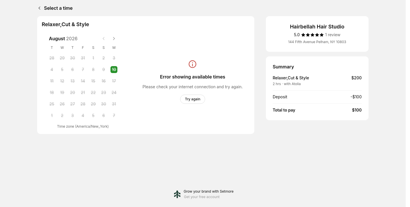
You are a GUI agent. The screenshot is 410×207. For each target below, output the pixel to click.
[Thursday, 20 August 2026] (72, 92)
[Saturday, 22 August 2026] (93, 92)
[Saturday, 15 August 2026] (93, 81)
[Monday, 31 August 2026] (113, 104)
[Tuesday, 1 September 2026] (51, 115)
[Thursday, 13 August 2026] (72, 81)
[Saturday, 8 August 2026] (93, 69)
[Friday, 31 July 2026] (82, 58)
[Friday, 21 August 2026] (82, 92)
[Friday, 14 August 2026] (82, 81)
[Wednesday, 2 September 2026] (62, 115)
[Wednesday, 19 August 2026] (62, 92)
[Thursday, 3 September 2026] (72, 115)
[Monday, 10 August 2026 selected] (113, 69)
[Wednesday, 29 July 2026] (62, 58)
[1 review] (332, 35)
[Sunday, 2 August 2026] (103, 58)
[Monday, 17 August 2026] (113, 81)
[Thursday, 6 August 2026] (72, 69)
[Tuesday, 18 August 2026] (51, 92)
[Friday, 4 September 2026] (82, 115)
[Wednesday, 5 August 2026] (62, 69)
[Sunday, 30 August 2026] (103, 104)
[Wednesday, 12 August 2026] (62, 81)
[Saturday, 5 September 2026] (93, 115)
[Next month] (114, 38)
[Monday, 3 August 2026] (113, 58)
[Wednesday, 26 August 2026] (62, 104)
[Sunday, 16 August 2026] (103, 81)
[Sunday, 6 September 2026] (103, 115)
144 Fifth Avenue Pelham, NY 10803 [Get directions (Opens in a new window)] (317, 42)
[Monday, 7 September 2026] (113, 115)
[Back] (38, 8)
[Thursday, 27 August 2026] (72, 104)
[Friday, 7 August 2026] (82, 69)
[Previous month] (103, 38)
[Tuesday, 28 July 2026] (51, 58)
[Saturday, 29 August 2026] (93, 104)
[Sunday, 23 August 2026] (103, 92)
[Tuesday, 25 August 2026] (51, 104)
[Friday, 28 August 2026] (82, 104)
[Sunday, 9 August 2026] (103, 69)
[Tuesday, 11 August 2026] (51, 81)
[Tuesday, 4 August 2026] (51, 69)
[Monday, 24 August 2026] (113, 92)
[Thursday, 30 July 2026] (72, 58)
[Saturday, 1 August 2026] (93, 58)
